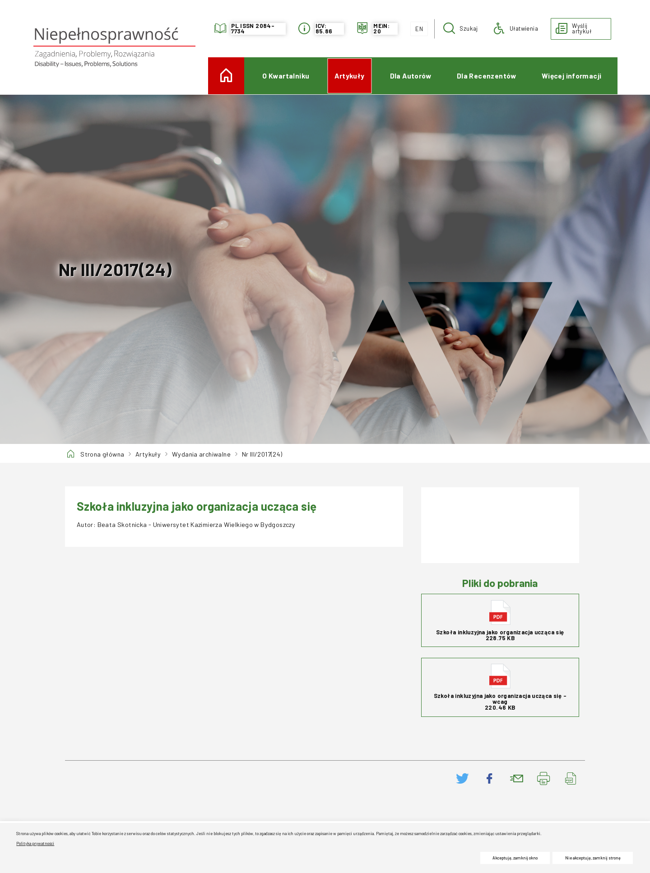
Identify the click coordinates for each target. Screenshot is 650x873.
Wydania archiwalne (201, 454)
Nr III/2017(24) (262, 454)
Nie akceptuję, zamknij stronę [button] (593, 857)
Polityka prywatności (35, 843)
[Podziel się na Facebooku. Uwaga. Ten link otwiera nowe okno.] (489, 778)
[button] (460, 29)
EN (416, 27)
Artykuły (148, 454)
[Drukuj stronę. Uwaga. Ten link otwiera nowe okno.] (543, 778)
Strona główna (102, 454)
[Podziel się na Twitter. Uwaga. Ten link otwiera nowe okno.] (462, 778)
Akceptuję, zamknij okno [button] (515, 857)
